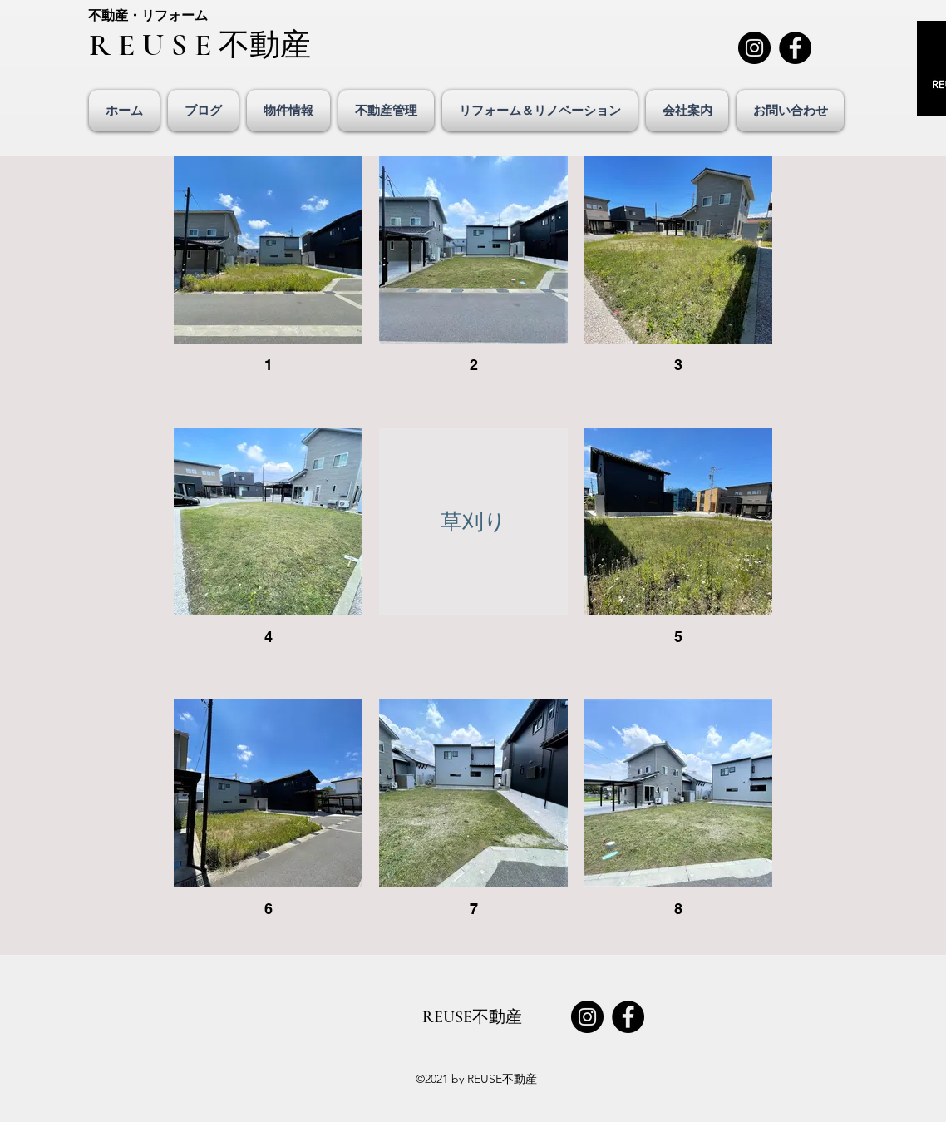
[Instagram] (754, 48)
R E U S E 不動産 (200, 45)
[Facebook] (795, 48)
